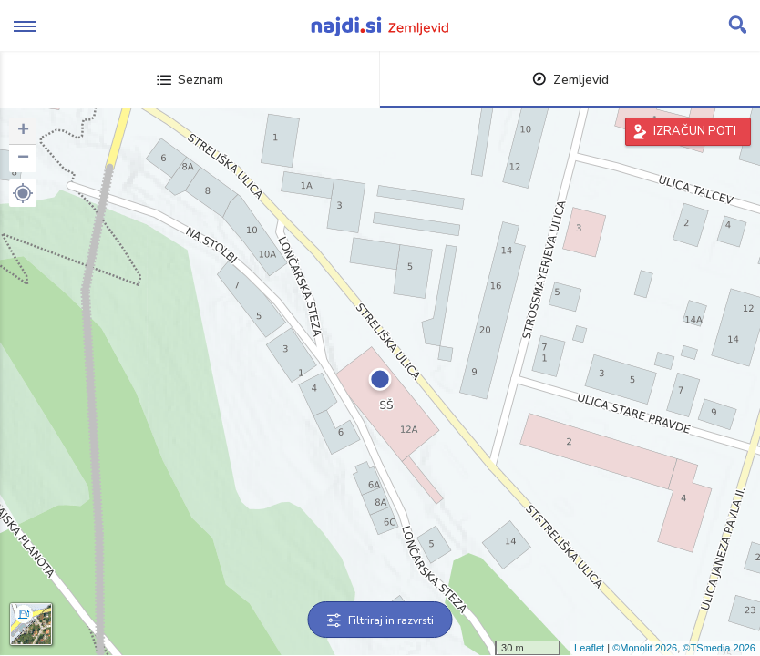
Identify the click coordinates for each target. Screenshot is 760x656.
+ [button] (23, 131)
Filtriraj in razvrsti (380, 620)
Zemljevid (570, 79)
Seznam (190, 79)
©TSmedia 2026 (719, 647)
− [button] (23, 158)
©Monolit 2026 (644, 647)
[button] (22, 193)
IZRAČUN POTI (694, 131)
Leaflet (589, 647)
